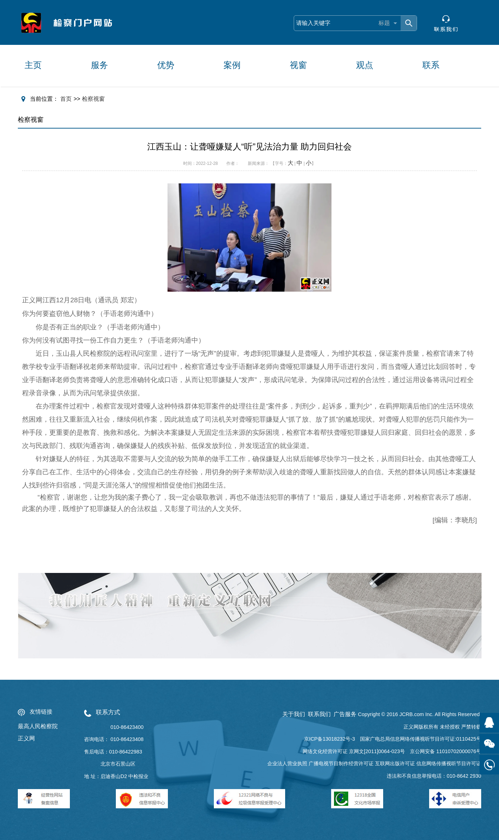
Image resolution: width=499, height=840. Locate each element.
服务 (99, 65)
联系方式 (108, 712)
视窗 (298, 65)
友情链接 (41, 712)
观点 (364, 65)
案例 (232, 65)
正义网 (26, 738)
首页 (66, 99)
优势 (165, 65)
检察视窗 (93, 99)
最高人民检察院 (38, 726)
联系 (430, 65)
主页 (33, 65)
